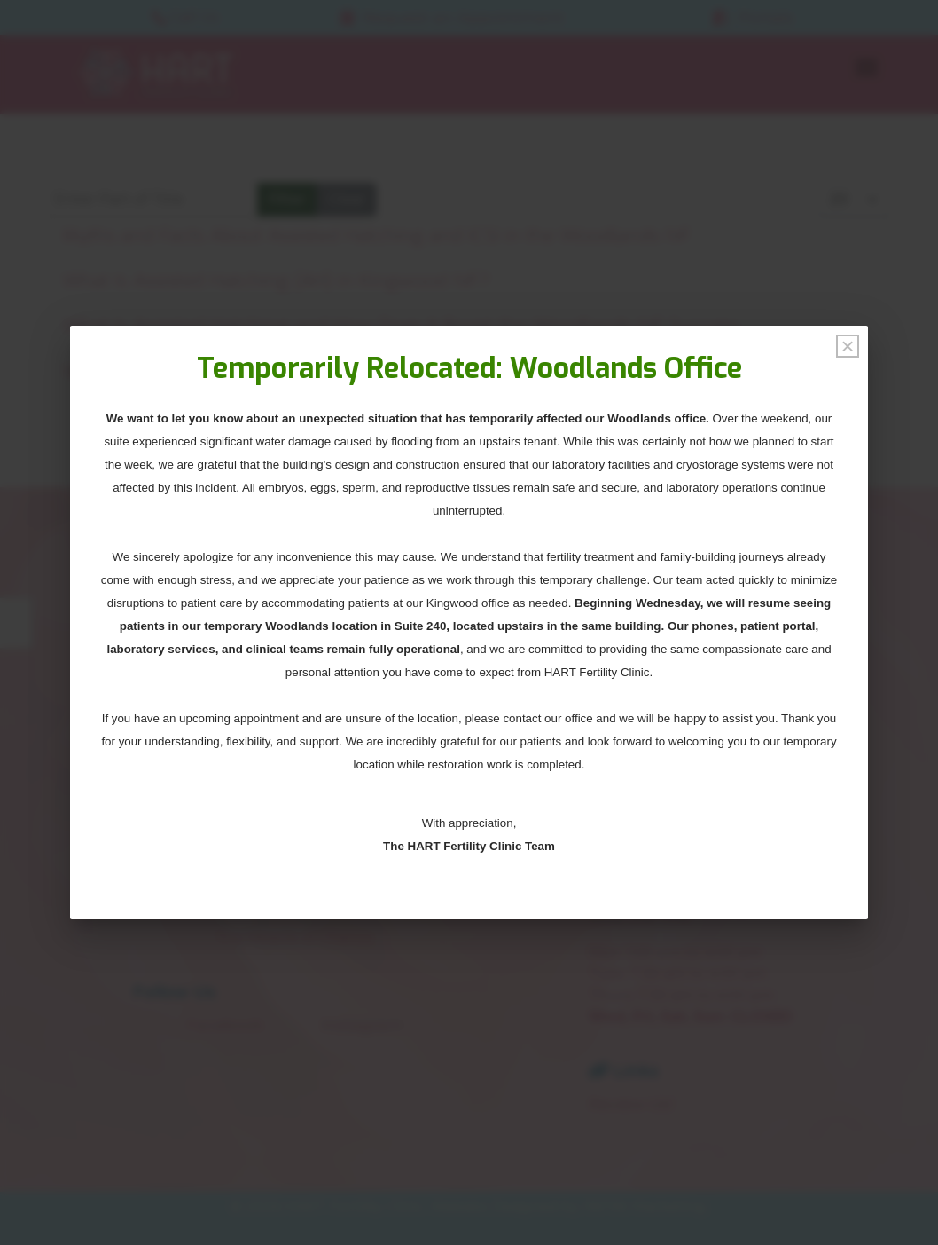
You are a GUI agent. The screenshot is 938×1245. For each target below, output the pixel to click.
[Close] (847, 346)
